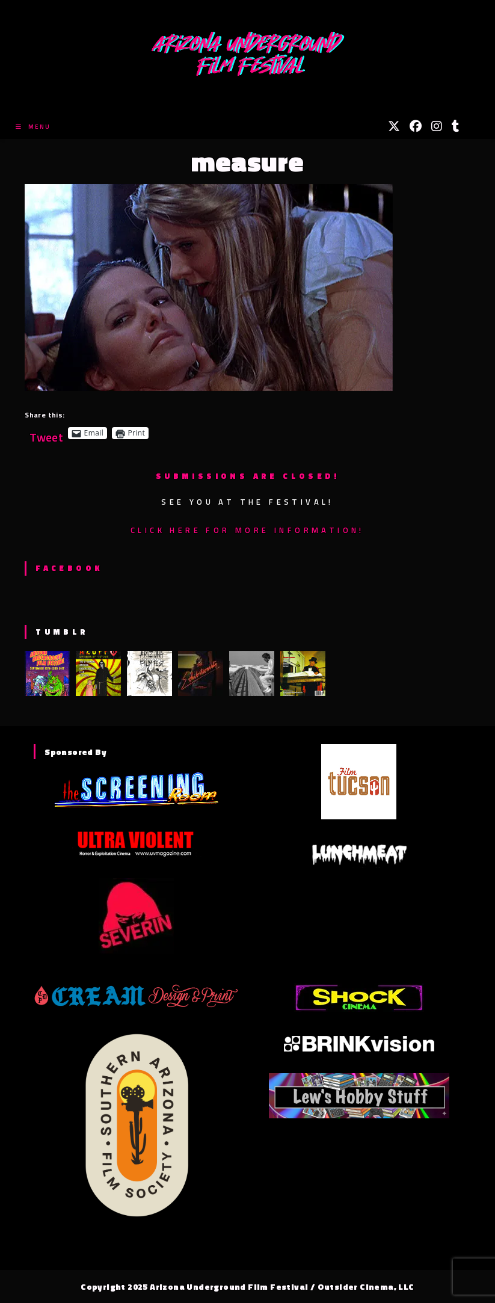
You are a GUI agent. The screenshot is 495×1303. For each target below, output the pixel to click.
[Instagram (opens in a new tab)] (436, 126)
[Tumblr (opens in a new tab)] (455, 126)
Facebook (68, 568)
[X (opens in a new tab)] (394, 126)
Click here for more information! (247, 530)
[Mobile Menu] (33, 126)
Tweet (46, 433)
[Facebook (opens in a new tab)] (415, 126)
